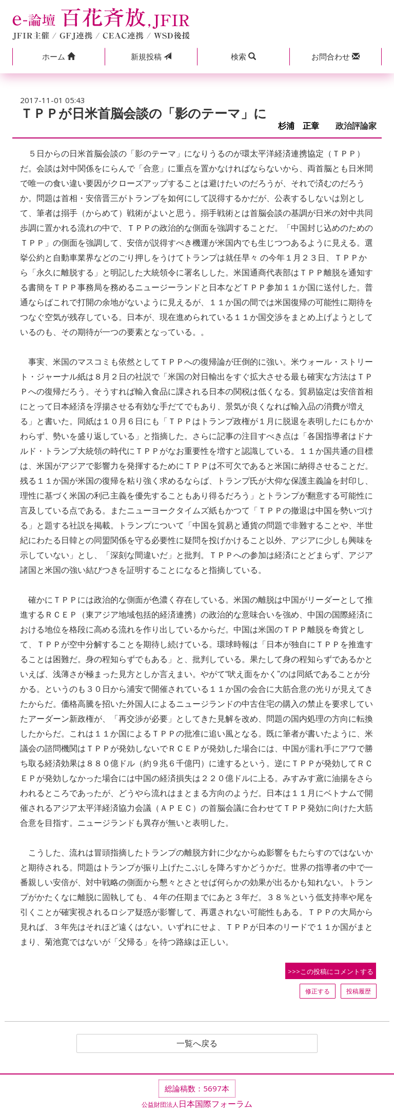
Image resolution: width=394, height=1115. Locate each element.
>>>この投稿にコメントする (330, 971)
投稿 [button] (151, 56)
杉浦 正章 (302, 126)
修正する (317, 991)
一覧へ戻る (197, 1043)
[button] (58, 57)
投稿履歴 (358, 991)
